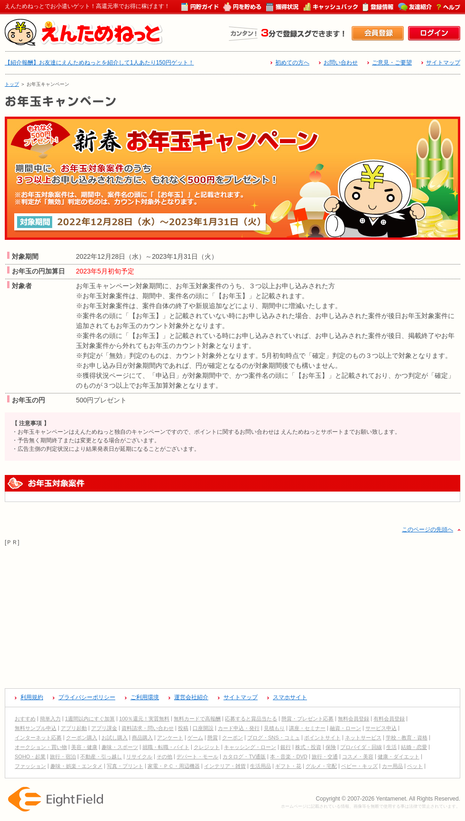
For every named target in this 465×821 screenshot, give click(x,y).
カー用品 (392, 766)
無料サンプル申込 (35, 728)
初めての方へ (292, 62)
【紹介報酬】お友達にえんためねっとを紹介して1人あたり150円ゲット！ (99, 62)
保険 (331, 747)
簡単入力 (50, 718)
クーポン (232, 737)
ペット (415, 766)
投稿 (183, 728)
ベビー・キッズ (359, 766)
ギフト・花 (288, 766)
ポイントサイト (322, 737)
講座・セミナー (307, 728)
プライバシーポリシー (86, 697)
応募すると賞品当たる (251, 718)
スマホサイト (290, 697)
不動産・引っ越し (101, 756)
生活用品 (260, 766)
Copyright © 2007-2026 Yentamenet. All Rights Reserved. (388, 798)
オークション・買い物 (41, 747)
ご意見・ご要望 (392, 62)
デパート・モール (197, 756)
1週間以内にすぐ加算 (90, 718)
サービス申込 (381, 728)
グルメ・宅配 (321, 766)
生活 (391, 747)
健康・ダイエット (398, 756)
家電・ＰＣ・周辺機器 (174, 766)
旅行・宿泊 (63, 756)
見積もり (274, 728)
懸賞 (212, 737)
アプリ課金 (104, 728)
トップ (12, 84)
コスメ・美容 (357, 756)
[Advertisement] (232, 613)
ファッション (30, 766)
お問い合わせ (341, 62)
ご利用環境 (144, 697)
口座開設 (203, 728)
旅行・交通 (325, 756)
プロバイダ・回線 (361, 747)
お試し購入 (115, 737)
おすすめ (25, 718)
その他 (164, 756)
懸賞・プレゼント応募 (307, 718)
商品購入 (142, 737)
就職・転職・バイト (165, 747)
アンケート (170, 737)
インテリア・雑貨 (225, 766)
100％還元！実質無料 (144, 718)
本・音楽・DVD (288, 756)
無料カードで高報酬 (197, 718)
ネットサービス (363, 737)
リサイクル (139, 756)
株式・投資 (308, 747)
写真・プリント (125, 766)
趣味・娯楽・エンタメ (76, 766)
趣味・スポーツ (120, 747)
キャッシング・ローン (250, 747)
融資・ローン (345, 728)
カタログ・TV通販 (244, 756)
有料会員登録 (389, 718)
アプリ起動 (74, 728)
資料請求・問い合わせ (147, 728)
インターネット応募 (38, 737)
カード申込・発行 (239, 728)
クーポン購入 (81, 737)
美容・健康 (84, 747)
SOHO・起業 (30, 756)
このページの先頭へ (427, 529)
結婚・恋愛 (414, 747)
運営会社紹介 (191, 697)
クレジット (207, 747)
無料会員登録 (353, 718)
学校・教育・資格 (407, 737)
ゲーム (195, 737)
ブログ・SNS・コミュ (273, 737)
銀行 (285, 747)
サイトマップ (443, 62)
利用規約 (31, 697)
